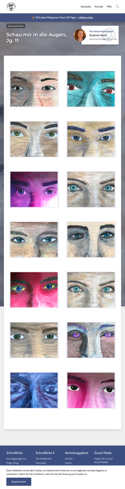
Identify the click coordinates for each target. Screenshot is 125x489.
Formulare (41, 463)
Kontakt (99, 6)
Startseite (86, 6)
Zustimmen (19, 481)
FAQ (109, 6)
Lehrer (68, 463)
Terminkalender (44, 458)
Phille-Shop (12, 463)
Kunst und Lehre (16, 26)
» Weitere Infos (85, 17)
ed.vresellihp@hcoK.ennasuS (103, 38)
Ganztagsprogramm (16, 458)
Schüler (69, 458)
